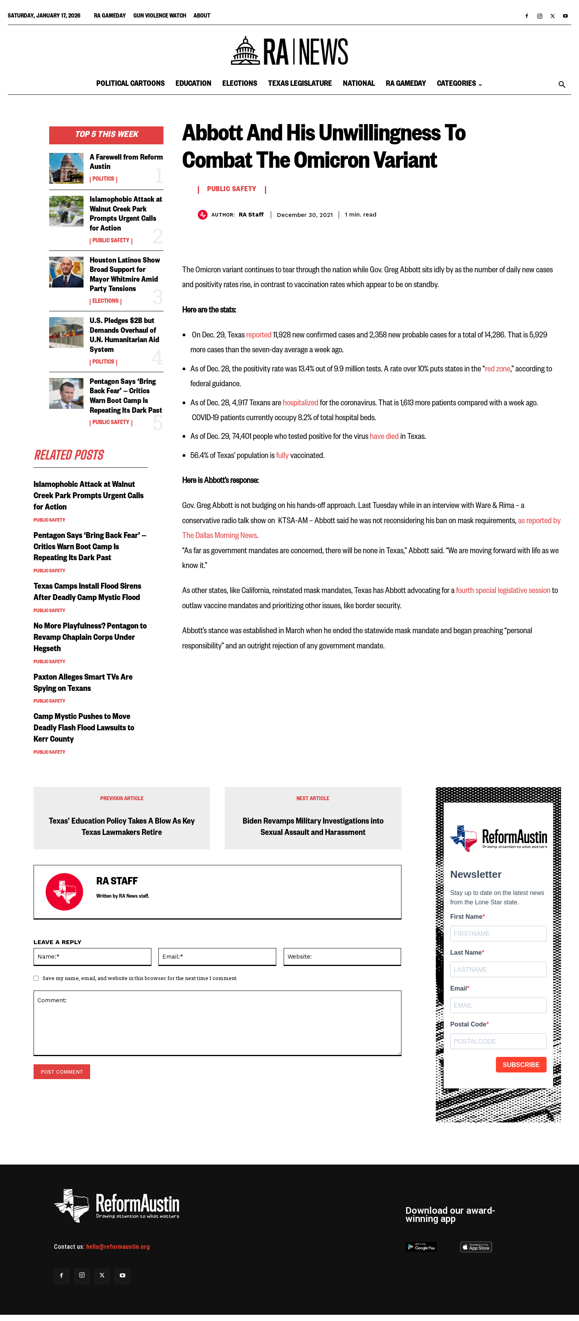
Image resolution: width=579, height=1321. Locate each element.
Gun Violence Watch (159, 17)
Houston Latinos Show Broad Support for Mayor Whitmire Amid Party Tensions (125, 274)
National (359, 85)
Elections (239, 85)
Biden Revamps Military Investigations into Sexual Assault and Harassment (313, 834)
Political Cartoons (130, 85)
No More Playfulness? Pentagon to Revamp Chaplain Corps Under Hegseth (90, 645)
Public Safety (111, 241)
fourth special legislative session (503, 591)
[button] (561, 85)
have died (384, 436)
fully (283, 456)
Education (193, 85)
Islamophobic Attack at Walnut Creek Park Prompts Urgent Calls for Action (126, 214)
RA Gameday (110, 17)
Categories (459, 85)
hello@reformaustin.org (118, 1253)
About (202, 17)
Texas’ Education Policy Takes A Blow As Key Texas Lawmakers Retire (122, 834)
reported (259, 335)
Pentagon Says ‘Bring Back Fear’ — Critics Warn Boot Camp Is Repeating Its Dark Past (123, 399)
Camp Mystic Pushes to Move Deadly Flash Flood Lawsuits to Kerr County (87, 736)
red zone (497, 369)
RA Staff (251, 214)
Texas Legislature (300, 85)
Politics (103, 180)
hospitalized (300, 403)
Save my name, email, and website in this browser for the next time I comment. (140, 984)
